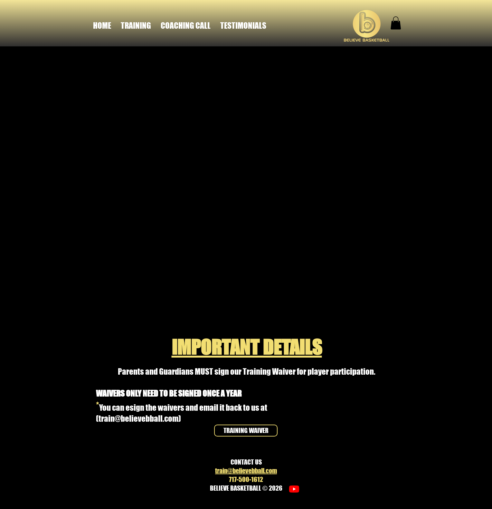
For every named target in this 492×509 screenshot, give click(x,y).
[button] (395, 23)
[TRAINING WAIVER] (246, 431)
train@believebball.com (138, 418)
